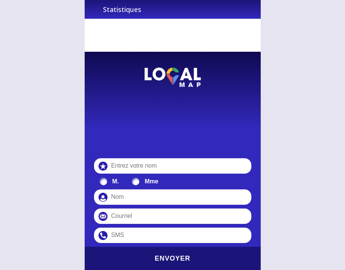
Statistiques (122, 9)
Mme (151, 181)
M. (115, 181)
